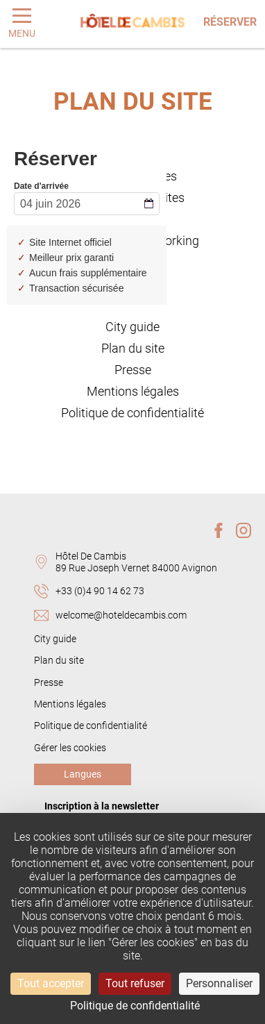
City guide (132, 327)
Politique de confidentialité (132, 413)
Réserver (230, 21)
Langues (82, 774)
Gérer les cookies (70, 748)
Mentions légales (133, 391)
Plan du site (132, 348)
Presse (132, 370)
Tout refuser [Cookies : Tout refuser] (134, 983)
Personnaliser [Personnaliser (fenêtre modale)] (219, 983)
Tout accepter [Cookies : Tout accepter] (50, 983)
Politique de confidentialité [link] (135, 1005)
